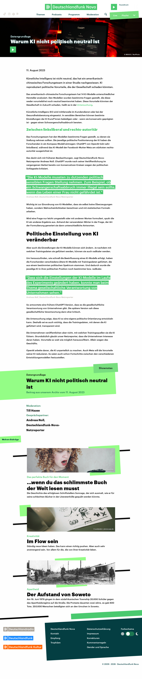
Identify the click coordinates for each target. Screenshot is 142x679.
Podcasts (57, 14)
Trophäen (56, 642)
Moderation (93, 14)
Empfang (55, 638)
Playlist (125, 15)
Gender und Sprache (98, 647)
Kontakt (55, 633)
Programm (74, 14)
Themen (40, 14)
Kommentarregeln (96, 642)
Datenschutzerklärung (98, 629)
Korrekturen (93, 638)
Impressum (93, 633)
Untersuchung (84, 104)
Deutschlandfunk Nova (63, 629)
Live (115, 15)
